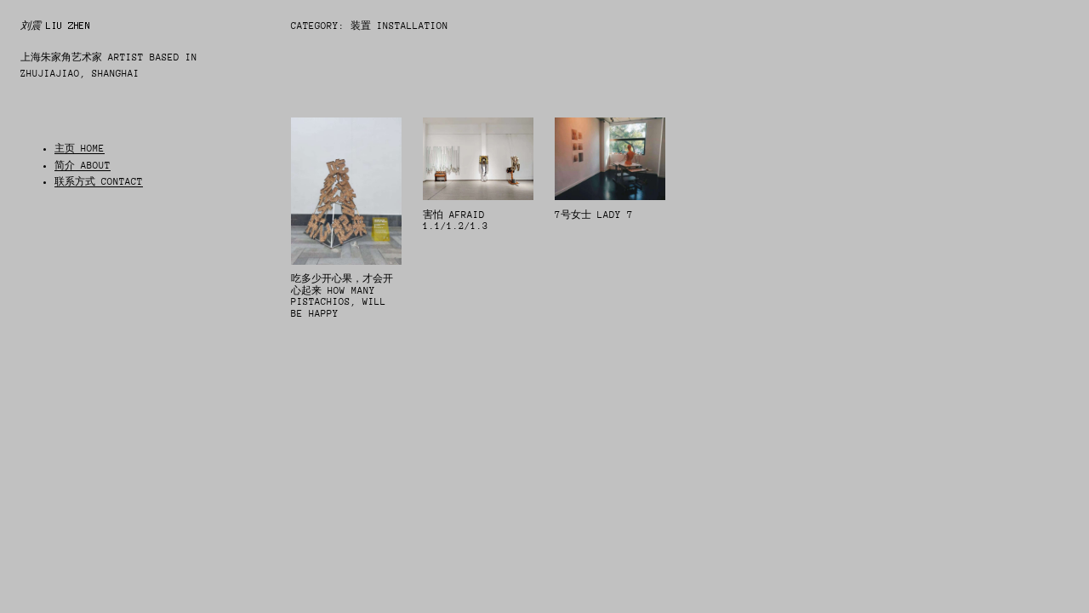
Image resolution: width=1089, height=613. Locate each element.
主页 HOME (79, 148)
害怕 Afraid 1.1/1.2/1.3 (455, 220)
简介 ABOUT (82, 165)
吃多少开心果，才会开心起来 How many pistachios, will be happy (342, 296)
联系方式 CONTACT (98, 181)
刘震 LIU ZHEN (55, 25)
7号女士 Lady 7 (594, 215)
